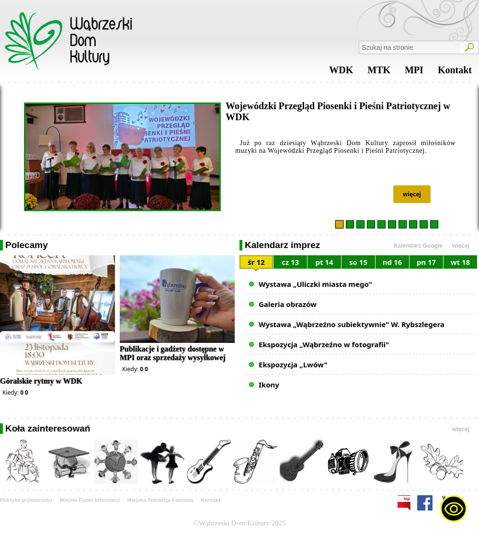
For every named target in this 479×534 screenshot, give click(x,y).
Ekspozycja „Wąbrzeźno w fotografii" (324, 344)
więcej (412, 194)
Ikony (269, 384)
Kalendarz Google (418, 245)
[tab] (257, 263)
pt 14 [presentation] (324, 262)
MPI (414, 72)
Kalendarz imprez (282, 245)
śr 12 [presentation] (256, 262)
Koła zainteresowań (47, 428)
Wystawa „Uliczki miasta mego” (315, 284)
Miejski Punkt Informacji (89, 500)
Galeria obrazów (288, 304)
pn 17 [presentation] (426, 262)
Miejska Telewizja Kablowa (160, 500)
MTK (378, 72)
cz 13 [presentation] (290, 262)
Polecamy (26, 245)
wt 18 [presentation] (460, 262)
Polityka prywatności (26, 500)
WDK (341, 72)
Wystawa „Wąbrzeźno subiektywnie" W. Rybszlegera (352, 324)
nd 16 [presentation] (392, 262)
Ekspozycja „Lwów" (293, 364)
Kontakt (455, 72)
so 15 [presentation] (358, 262)
